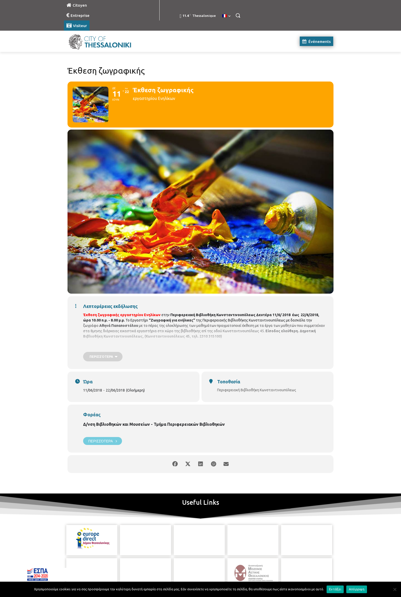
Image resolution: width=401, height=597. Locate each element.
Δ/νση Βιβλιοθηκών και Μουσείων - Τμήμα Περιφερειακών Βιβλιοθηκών (154, 424)
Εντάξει (335, 589)
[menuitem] (226, 16)
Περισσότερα (102, 441)
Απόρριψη (356, 589)
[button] (237, 15)
